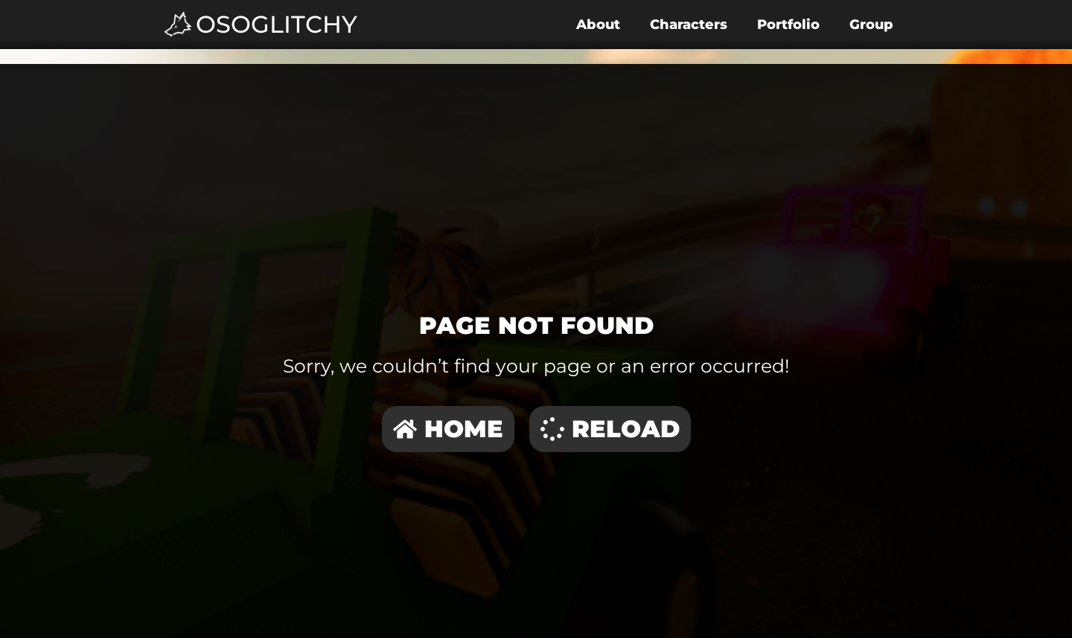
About (598, 24)
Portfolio (788, 24)
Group (871, 24)
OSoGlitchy (276, 24)
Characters (688, 24)
